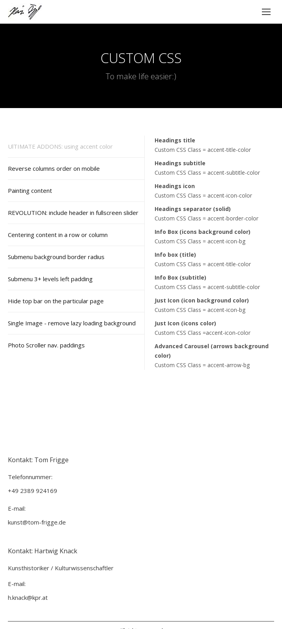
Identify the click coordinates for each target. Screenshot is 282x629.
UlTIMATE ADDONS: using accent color (60, 146)
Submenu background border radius (56, 257)
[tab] (76, 146)
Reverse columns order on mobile (54, 168)
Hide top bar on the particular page (56, 301)
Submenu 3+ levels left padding (50, 279)
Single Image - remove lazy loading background (72, 323)
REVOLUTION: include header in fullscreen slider (73, 213)
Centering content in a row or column (58, 235)
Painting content (30, 190)
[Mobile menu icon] (266, 12)
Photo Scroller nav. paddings (46, 345)
